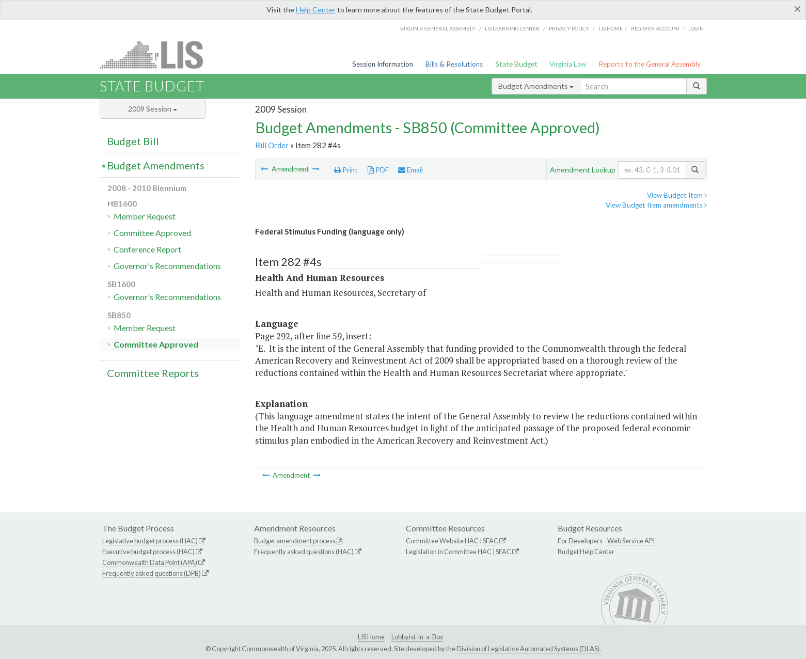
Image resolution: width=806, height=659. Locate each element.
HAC (472, 541)
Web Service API (631, 541)
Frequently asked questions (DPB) (151, 573)
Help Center (316, 9)
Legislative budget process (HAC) (150, 541)
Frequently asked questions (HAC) (304, 551)
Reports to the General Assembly (649, 64)
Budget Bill (133, 141)
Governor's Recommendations (167, 266)
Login (696, 28)
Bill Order (272, 145)
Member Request (145, 216)
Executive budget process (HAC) (148, 551)
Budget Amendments (536, 86)
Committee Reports (153, 373)
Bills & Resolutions (454, 64)
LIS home (611, 28)
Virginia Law (567, 64)
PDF (378, 170)
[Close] (797, 8)
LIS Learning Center (512, 28)
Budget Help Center (586, 551)
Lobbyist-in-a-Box (417, 637)
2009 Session (152, 108)
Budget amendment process (295, 541)
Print (346, 170)
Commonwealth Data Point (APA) (149, 562)
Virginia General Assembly (438, 28)
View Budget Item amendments (656, 205)
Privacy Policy (569, 28)
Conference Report (147, 249)
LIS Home (371, 637)
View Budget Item (677, 195)
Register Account (655, 28)
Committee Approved (152, 233)
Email (410, 170)
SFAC (490, 541)
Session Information (382, 64)
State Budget (516, 64)
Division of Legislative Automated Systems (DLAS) (527, 649)
